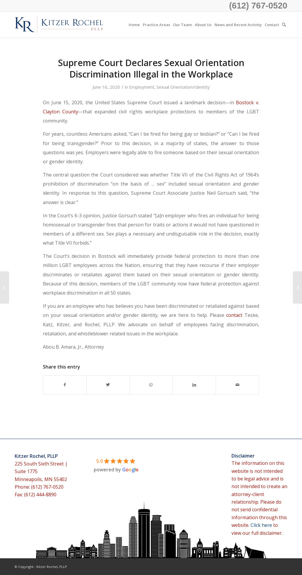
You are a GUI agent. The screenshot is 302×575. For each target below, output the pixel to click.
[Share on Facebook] (64, 385)
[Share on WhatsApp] (151, 385)
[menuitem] (134, 25)
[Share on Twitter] (108, 385)
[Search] (284, 25)
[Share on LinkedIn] (194, 385)
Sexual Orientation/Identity (183, 87)
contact (234, 315)
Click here (262, 525)
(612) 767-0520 (258, 5)
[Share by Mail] (237, 385)
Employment (141, 87)
